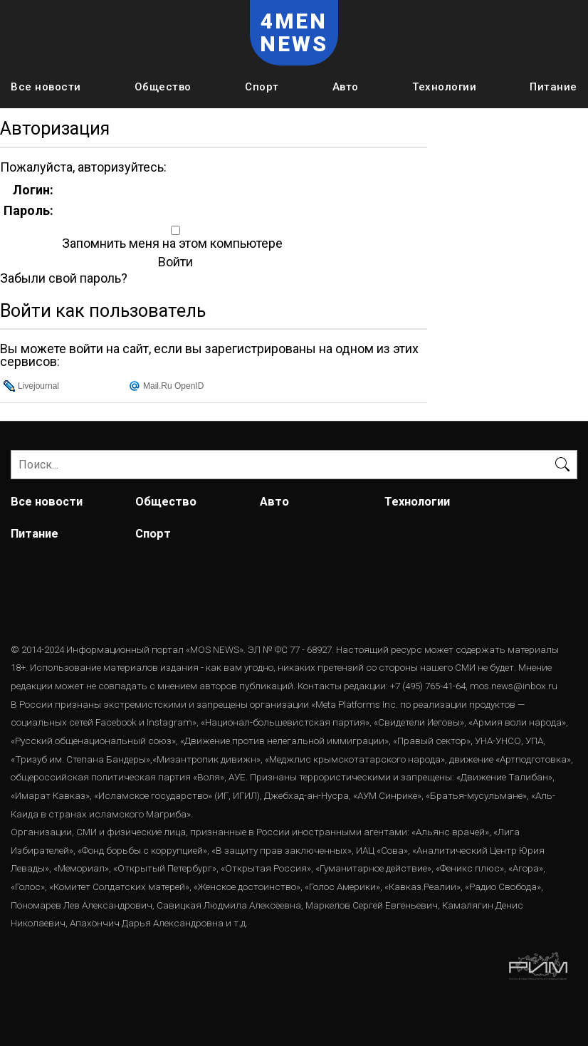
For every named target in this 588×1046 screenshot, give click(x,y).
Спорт (262, 86)
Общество (163, 86)
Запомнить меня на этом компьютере (171, 243)
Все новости (46, 86)
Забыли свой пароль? (63, 278)
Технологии (444, 86)
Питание (553, 86)
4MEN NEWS (294, 32)
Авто (345, 86)
